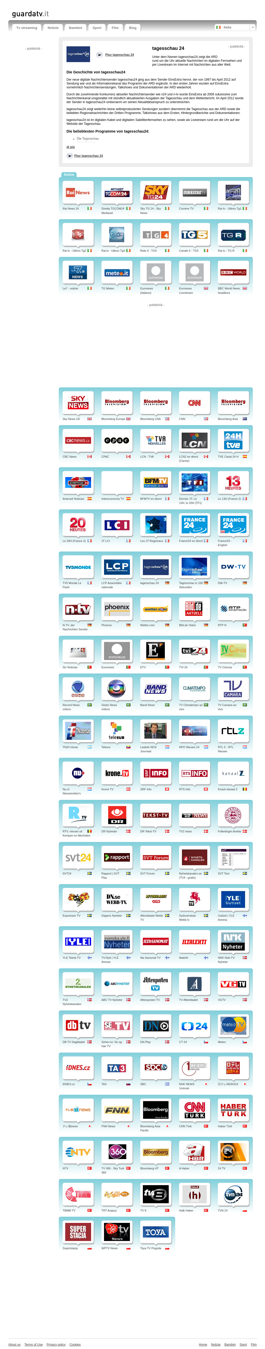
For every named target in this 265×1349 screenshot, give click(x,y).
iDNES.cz (69, 1084)
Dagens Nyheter (111, 915)
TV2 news (185, 831)
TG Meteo (107, 288)
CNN (182, 418)
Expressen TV (71, 915)
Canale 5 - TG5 (188, 250)
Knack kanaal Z (228, 789)
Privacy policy (56, 1344)
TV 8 (143, 1210)
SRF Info (145, 789)
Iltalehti (183, 957)
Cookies (74, 1344)
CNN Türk (185, 1126)
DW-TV (222, 583)
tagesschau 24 (149, 583)
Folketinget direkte (229, 831)
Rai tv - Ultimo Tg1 (229, 208)
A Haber (184, 1168)
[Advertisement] (72, 4)
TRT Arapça (108, 1210)
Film (115, 28)
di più (71, 147)
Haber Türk (225, 1126)
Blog (133, 28)
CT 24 (183, 1042)
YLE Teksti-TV (72, 957)
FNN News (108, 1126)
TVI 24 (183, 667)
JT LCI (105, 540)
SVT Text (223, 873)
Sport (97, 28)
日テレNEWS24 (228, 1084)
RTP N (222, 625)
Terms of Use (33, 1344)
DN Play (145, 1042)
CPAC (105, 456)
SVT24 (67, 873)
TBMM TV (69, 1210)
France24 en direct (191, 540)
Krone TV (107, 789)
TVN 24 (222, 1210)
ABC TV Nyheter (111, 999)
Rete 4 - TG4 (148, 250)
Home (203, 1344)
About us (14, 1344)
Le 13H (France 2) (229, 498)
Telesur (106, 747)
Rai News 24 (71, 208)
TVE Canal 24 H (228, 456)
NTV (65, 1168)
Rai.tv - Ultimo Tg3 (113, 250)
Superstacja (70, 1248)
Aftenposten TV (150, 999)
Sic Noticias (70, 667)
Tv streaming (26, 28)
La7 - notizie (70, 288)
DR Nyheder (109, 831)
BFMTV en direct (151, 498)
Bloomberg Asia (228, 418)
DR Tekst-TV (148, 831)
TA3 (103, 1084)
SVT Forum (147, 873)
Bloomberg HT (149, 1168)
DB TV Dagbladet (74, 1042)
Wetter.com (147, 625)
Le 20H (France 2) (74, 540)
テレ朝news (70, 1126)
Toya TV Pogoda (150, 1248)
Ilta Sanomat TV (150, 957)
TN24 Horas (70, 747)
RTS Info (184, 789)
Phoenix (106, 625)
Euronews (107, 667)
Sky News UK (71, 418)
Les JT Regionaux (151, 540)
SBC (143, 1084)
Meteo (222, 1042)
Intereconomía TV (112, 498)
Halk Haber (186, 1210)
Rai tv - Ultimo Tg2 (74, 250)
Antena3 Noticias (73, 498)
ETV (143, 667)
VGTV (222, 999)
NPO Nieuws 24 (189, 747)
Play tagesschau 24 (88, 156)
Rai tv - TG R (226, 250)
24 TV (221, 1168)
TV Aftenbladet (188, 999)
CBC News (70, 456)
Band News (147, 705)
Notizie (53, 28)
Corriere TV (186, 208)
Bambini (75, 28)
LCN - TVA (147, 456)
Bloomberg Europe (113, 418)
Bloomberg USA (150, 418)
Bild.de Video (187, 625)
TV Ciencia (225, 667)
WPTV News (109, 1248)
